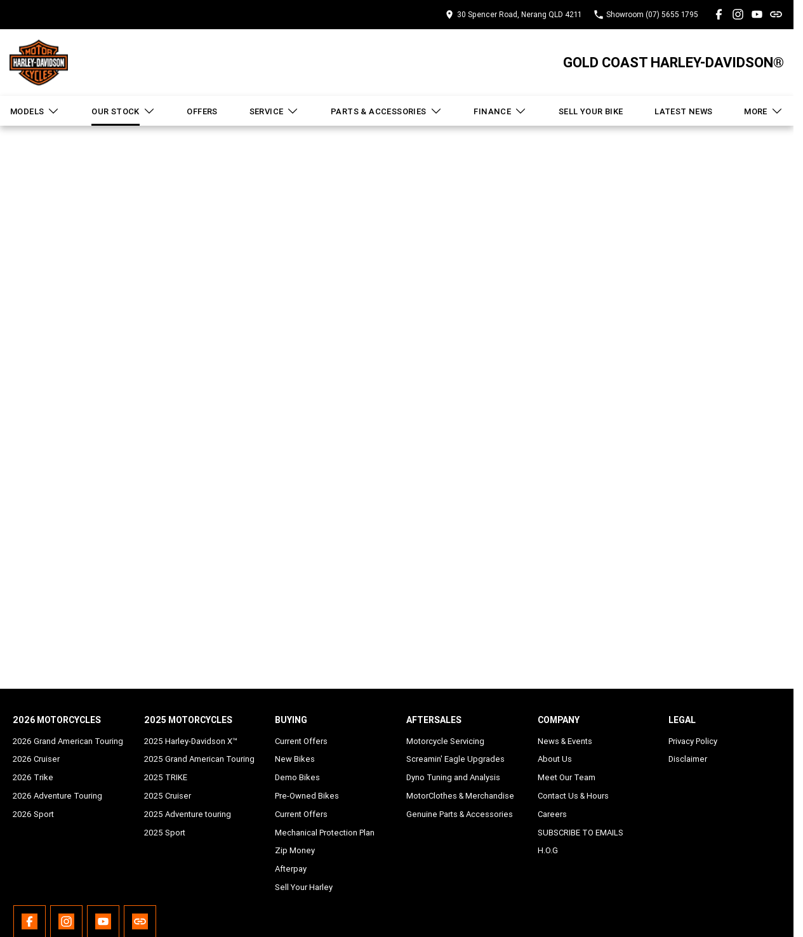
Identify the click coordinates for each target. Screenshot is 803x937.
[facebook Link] (719, 14)
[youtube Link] (757, 14)
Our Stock (123, 111)
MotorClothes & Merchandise (460, 795)
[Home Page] (39, 62)
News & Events (565, 741)
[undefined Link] (776, 14)
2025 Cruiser (167, 795)
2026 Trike (33, 777)
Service (274, 111)
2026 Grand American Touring (68, 741)
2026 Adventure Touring (57, 795)
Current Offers (301, 741)
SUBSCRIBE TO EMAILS (580, 832)
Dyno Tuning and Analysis (453, 777)
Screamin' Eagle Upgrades (455, 759)
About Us (555, 759)
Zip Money (295, 850)
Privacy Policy (692, 741)
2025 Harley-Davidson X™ (190, 741)
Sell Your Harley (304, 887)
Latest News (683, 111)
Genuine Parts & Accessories (459, 814)
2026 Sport (33, 814)
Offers (202, 111)
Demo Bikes (297, 777)
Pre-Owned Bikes (307, 795)
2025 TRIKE (165, 777)
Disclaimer (687, 759)
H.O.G (548, 850)
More (763, 111)
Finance (500, 111)
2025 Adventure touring (187, 814)
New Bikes (295, 759)
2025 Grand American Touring (199, 759)
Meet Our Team (566, 777)
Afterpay (291, 868)
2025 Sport (164, 832)
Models (35, 111)
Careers (552, 814)
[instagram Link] (738, 14)
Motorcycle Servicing (445, 741)
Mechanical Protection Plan (325, 832)
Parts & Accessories (386, 111)
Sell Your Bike (591, 111)
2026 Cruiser (36, 759)
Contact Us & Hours (573, 795)
